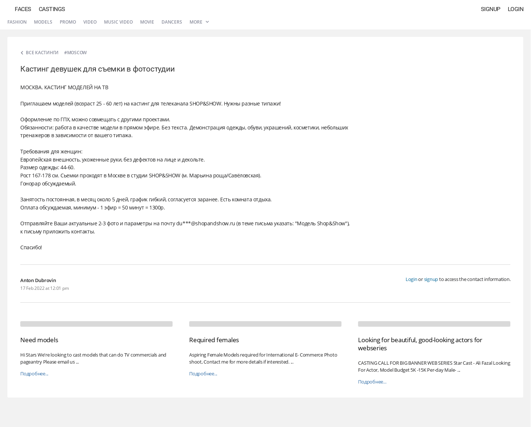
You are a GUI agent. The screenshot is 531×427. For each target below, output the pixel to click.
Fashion (17, 22)
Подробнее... (34, 373)
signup (431, 279)
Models (43, 22)
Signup (490, 9)
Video (90, 22)
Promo (68, 22)
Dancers (172, 22)
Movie (147, 22)
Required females (214, 340)
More (199, 22)
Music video (118, 22)
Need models (39, 340)
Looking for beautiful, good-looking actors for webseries (420, 344)
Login (516, 9)
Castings (52, 9)
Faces (23, 9)
